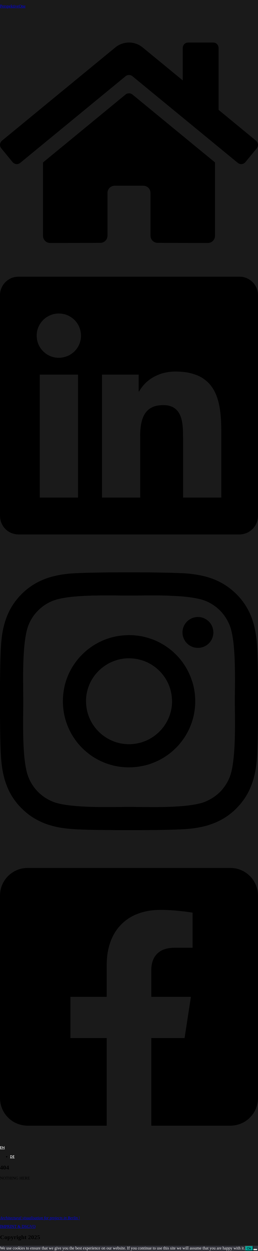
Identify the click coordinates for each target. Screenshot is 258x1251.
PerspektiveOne (12, 6)
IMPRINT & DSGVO (18, 1226)
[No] (255, 1249)
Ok (249, 1248)
